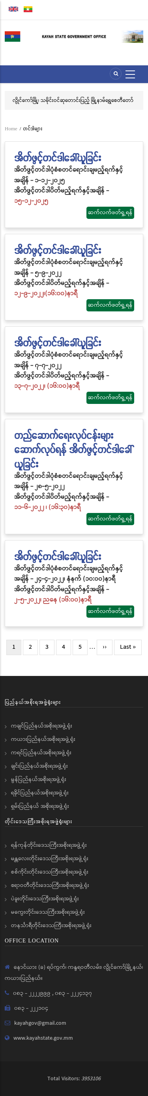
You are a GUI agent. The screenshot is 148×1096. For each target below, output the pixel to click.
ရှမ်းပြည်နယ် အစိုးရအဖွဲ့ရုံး (40, 806)
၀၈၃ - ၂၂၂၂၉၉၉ (32, 993)
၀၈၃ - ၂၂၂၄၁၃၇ (73, 993)
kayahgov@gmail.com (40, 1023)
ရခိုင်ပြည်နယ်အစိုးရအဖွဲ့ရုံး (40, 793)
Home (11, 128)
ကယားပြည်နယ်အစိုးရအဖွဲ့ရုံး (43, 739)
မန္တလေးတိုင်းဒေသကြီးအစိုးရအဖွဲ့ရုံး (49, 858)
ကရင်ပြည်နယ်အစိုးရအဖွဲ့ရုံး (41, 752)
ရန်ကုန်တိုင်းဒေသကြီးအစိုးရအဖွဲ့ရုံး (49, 845)
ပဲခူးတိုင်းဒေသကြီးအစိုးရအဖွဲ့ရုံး (45, 898)
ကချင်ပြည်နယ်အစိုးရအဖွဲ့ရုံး (41, 726)
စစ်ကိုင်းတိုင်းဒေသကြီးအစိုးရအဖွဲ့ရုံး (49, 872)
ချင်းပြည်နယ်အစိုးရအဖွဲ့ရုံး (39, 766)
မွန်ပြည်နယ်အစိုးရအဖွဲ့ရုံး (38, 779)
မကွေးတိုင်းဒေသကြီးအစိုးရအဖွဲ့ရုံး (48, 912)
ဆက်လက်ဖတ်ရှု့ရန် (110, 212)
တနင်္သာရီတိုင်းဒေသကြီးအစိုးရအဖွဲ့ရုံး (51, 925)
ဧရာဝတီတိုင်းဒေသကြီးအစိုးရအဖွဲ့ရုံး (50, 885)
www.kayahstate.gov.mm (43, 1038)
